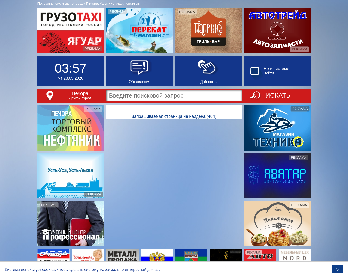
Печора (80, 93)
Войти (269, 73)
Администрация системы (120, 3)
